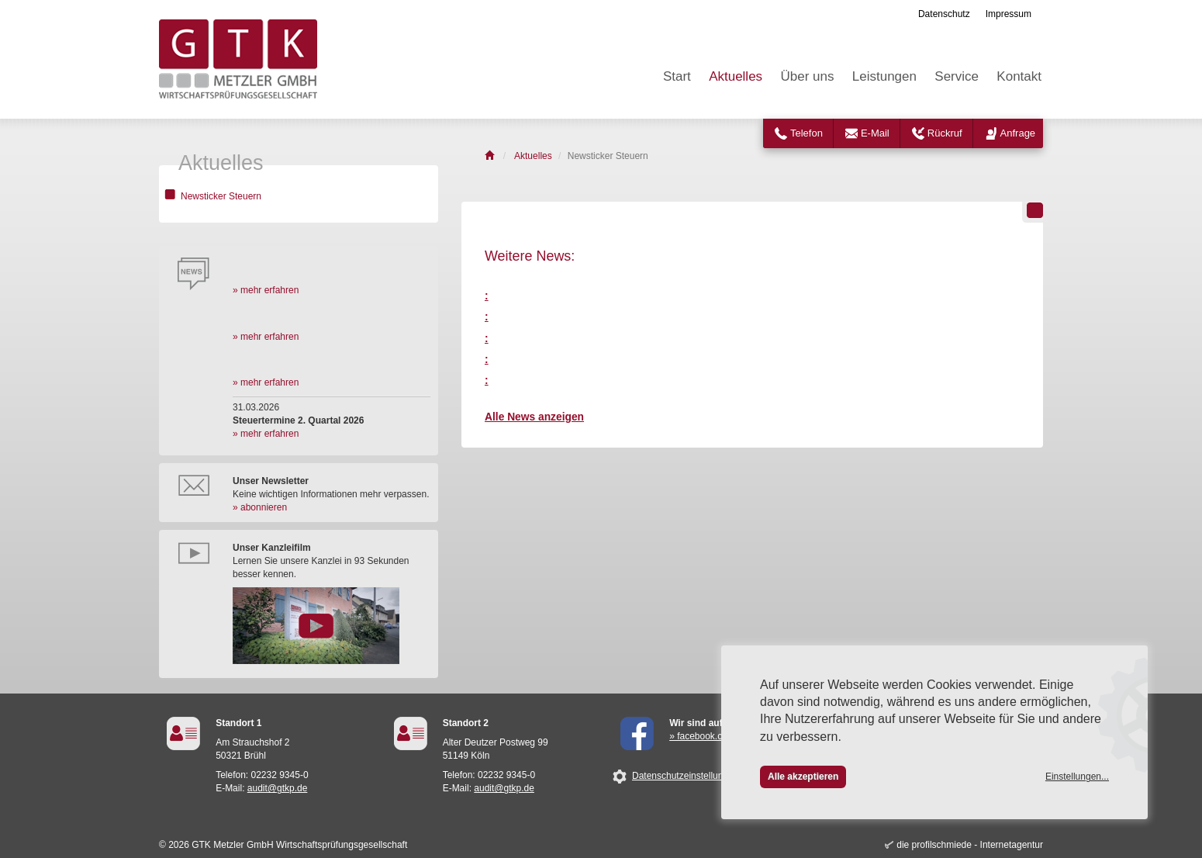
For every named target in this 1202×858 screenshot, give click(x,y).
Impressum (1008, 14)
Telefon (806, 133)
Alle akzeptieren (803, 776)
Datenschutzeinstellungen (685, 775)
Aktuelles (735, 76)
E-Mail (875, 133)
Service (956, 76)
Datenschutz (944, 14)
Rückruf (944, 133)
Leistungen (884, 76)
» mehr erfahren (266, 290)
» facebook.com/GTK (713, 736)
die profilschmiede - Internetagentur (969, 844)
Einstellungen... (1077, 776)
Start (677, 76)
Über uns (807, 76)
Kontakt (1018, 76)
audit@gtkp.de (277, 788)
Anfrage (1018, 133)
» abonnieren (260, 507)
